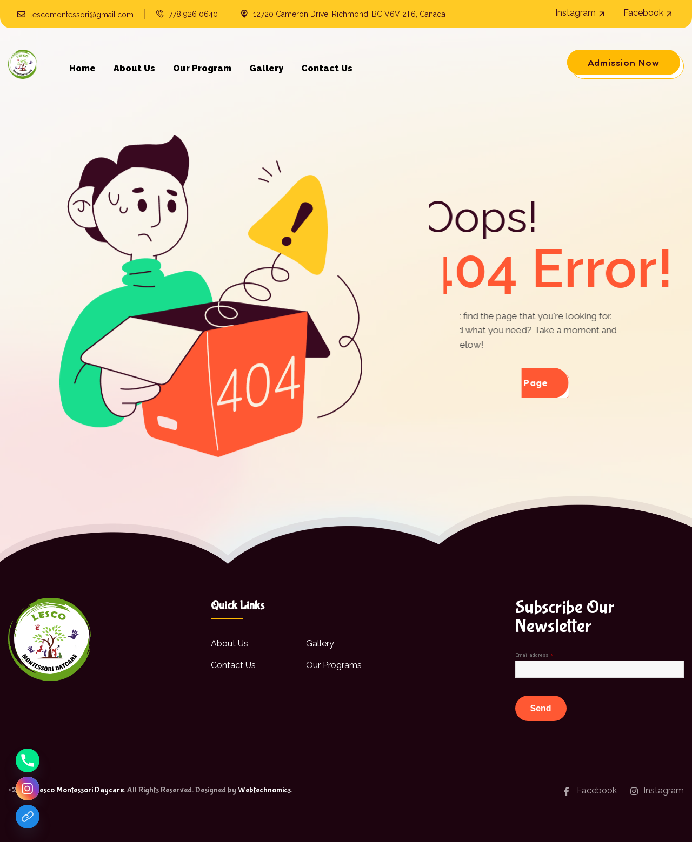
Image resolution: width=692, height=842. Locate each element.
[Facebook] (27, 816)
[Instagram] (27, 788)
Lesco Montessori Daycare (79, 790)
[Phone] (27, 760)
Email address (534, 655)
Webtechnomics (264, 790)
